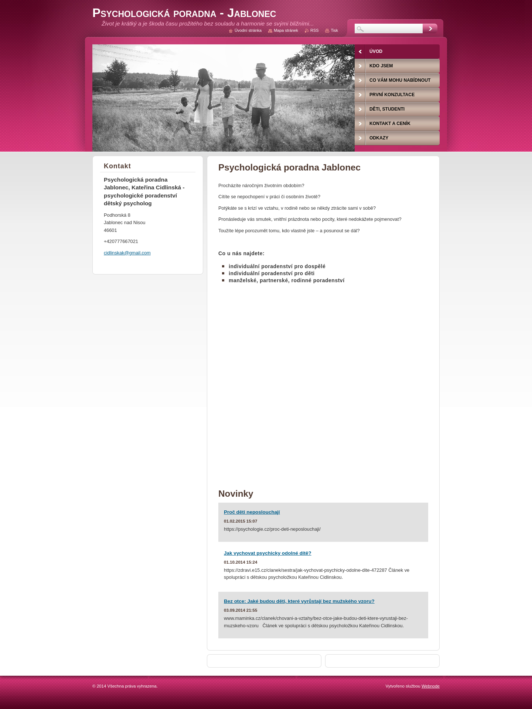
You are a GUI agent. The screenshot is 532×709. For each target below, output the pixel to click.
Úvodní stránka (248, 30)
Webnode (431, 686)
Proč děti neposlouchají (252, 512)
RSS (314, 30)
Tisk (334, 30)
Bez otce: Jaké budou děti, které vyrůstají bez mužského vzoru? (299, 601)
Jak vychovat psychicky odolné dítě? (267, 553)
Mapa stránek (286, 30)
